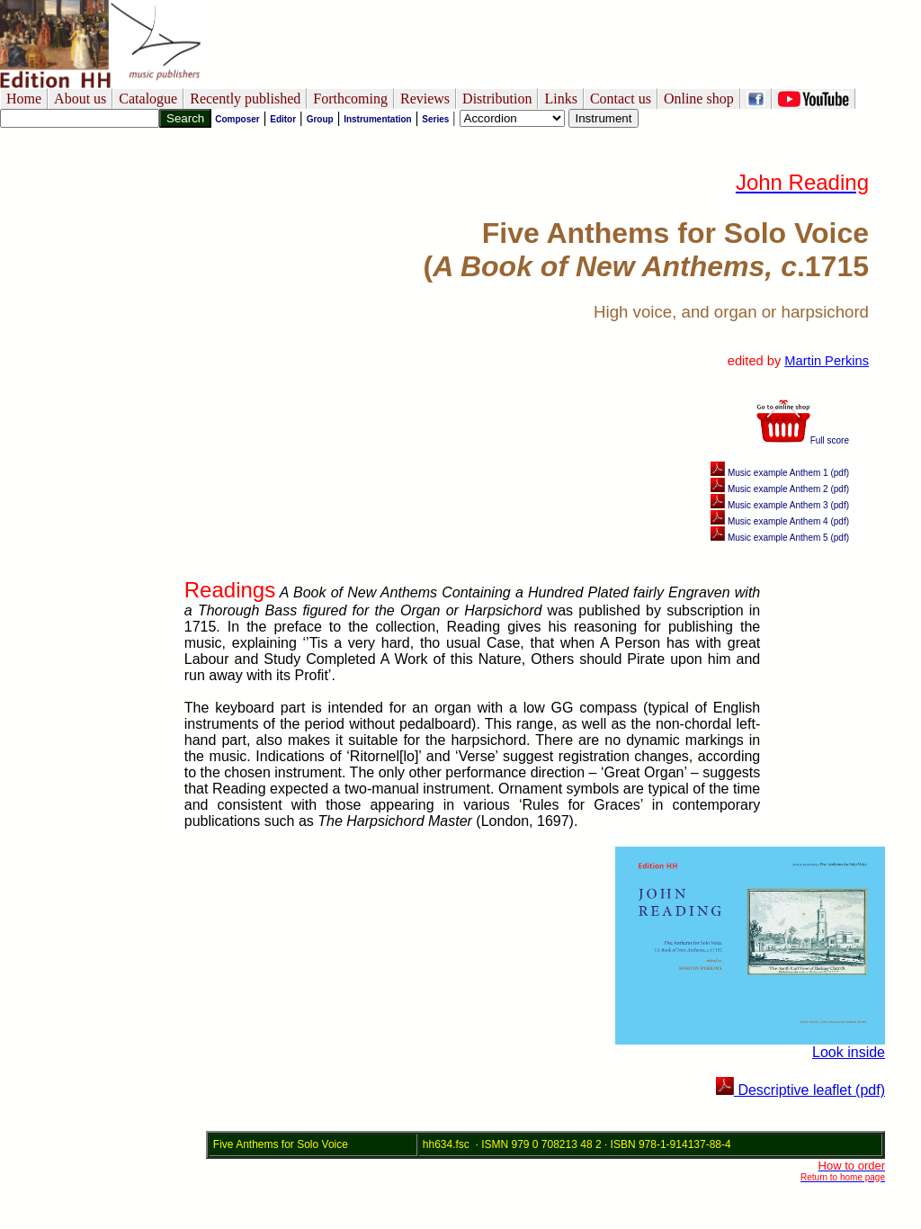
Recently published (245, 98)
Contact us (620, 98)
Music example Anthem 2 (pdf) (780, 489)
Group (320, 119)
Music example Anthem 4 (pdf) (780, 521)
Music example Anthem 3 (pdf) (780, 505)
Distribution (497, 98)
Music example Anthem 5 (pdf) (780, 538)
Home (23, 98)
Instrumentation (378, 119)
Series (435, 119)
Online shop (699, 98)
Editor (283, 119)
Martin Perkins (826, 361)
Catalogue (148, 98)
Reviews (425, 98)
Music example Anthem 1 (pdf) (780, 473)
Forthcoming (350, 98)
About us (80, 98)
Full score (802, 440)
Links (560, 98)
